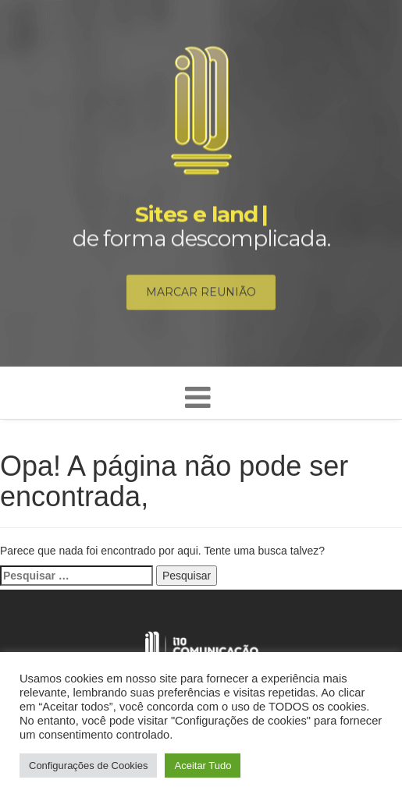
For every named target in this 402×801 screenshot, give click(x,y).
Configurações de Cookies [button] (88, 765)
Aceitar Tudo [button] (202, 765)
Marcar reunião (201, 293)
